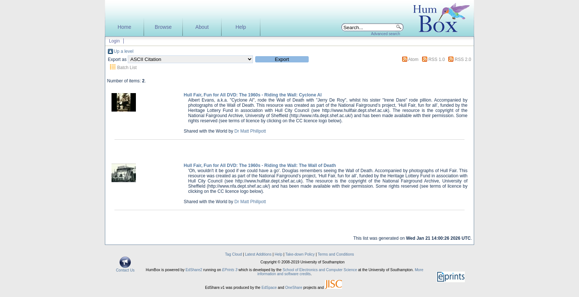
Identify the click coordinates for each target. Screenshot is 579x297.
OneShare (293, 288)
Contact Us (125, 268)
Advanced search (385, 34)
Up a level (123, 51)
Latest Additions (258, 254)
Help (241, 27)
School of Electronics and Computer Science (319, 270)
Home (124, 27)
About (202, 27)
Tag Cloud (233, 254)
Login (114, 41)
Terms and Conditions (336, 254)
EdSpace (269, 288)
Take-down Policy (300, 254)
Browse (163, 27)
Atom (413, 59)
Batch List (127, 67)
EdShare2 (193, 270)
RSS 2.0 (463, 59)
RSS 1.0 (436, 59)
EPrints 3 (229, 270)
